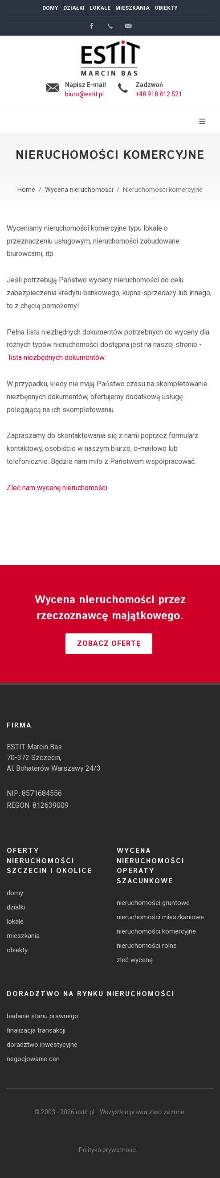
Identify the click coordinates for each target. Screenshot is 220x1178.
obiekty (17, 950)
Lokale (100, 8)
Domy (50, 8)
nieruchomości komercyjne (156, 931)
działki (16, 907)
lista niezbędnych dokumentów (56, 357)
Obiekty (166, 8)
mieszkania (23, 936)
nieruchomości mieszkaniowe (160, 917)
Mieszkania (132, 8)
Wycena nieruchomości (79, 190)
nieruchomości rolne (147, 946)
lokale (15, 922)
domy (15, 893)
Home (26, 190)
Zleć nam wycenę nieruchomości (57, 488)
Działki (74, 8)
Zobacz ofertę (109, 643)
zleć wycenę (135, 960)
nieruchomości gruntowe (153, 903)
